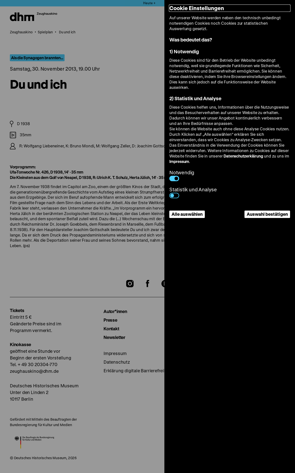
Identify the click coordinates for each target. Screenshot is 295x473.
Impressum (179, 161)
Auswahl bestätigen (267, 214)
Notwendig (181, 175)
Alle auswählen (187, 214)
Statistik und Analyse (193, 192)
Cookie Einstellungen (196, 8)
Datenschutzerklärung (243, 156)
